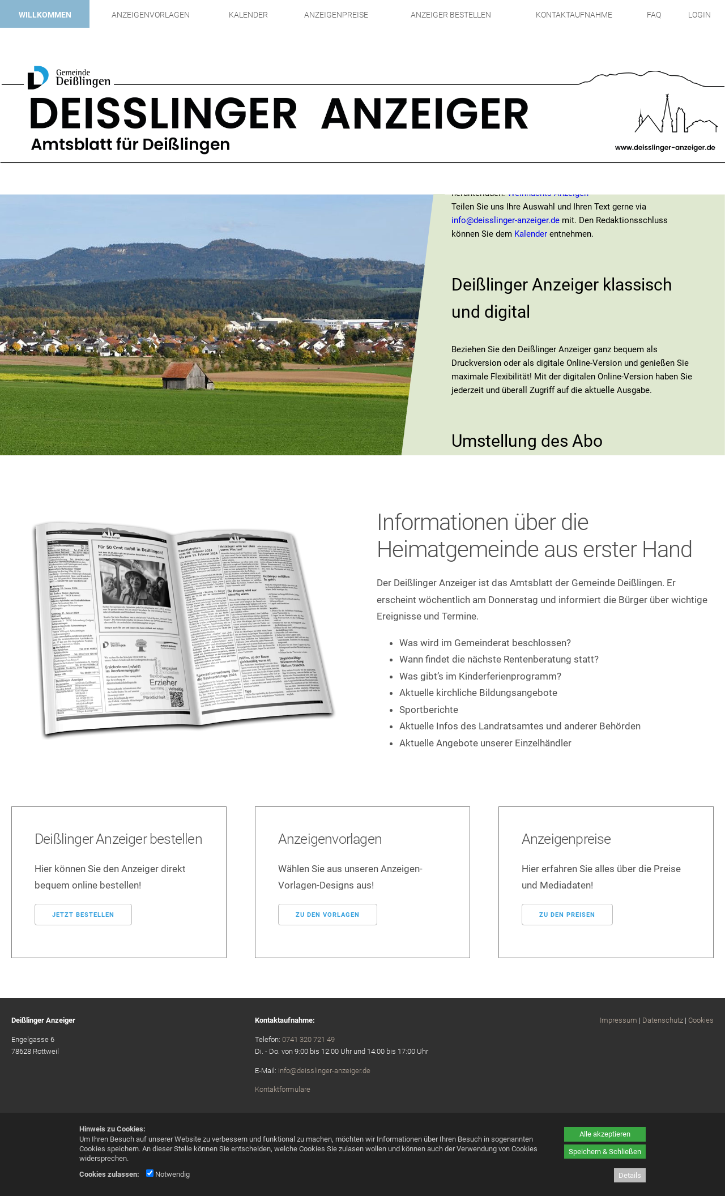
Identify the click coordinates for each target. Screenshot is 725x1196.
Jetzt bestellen (83, 915)
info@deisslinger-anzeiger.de (505, 220)
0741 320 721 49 (308, 1039)
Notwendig (168, 1174)
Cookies (701, 1020)
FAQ (654, 14)
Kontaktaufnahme (574, 14)
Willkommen (45, 14)
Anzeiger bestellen (451, 14)
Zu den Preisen (567, 915)
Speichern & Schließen (605, 1151)
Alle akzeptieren (604, 1134)
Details (630, 1175)
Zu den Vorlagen (328, 915)
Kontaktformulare (282, 1089)
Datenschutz (662, 1020)
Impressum (618, 1020)
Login (699, 14)
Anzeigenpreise (336, 14)
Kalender (248, 14)
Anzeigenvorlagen (151, 14)
